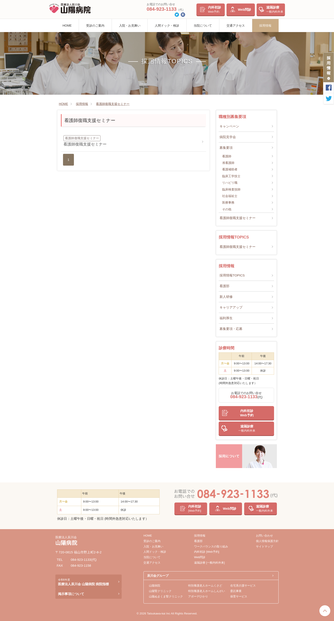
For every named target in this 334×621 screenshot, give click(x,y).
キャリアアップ (231, 307)
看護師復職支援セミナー (238, 218)
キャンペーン (229, 126)
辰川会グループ (158, 575)
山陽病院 (154, 585)
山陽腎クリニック (160, 591)
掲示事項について (71, 594)
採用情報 (265, 25)
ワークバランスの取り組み (211, 546)
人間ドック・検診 (167, 25)
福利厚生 (226, 318)
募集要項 (226, 147)
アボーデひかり (198, 596)
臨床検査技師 (231, 189)
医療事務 (228, 202)
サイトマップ (264, 546)
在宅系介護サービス (243, 585)
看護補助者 (229, 169)
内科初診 (214, 9)
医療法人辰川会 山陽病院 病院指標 (83, 582)
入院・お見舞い (129, 25)
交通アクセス (236, 25)
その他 (226, 209)
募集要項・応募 (231, 329)
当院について (203, 25)
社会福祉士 (229, 196)
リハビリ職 (229, 182)
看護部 (224, 286)
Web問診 (244, 9)
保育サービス (238, 596)
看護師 (226, 156)
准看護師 (228, 163)
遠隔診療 (274, 9)
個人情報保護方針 (267, 541)
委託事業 (236, 591)
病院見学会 (228, 137)
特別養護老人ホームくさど (205, 585)
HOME (67, 25)
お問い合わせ (264, 535)
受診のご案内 (95, 25)
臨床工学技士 (231, 176)
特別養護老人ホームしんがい (206, 591)
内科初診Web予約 (246, 413)
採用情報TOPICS (232, 275)
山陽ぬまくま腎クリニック (166, 596)
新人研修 (226, 296)
